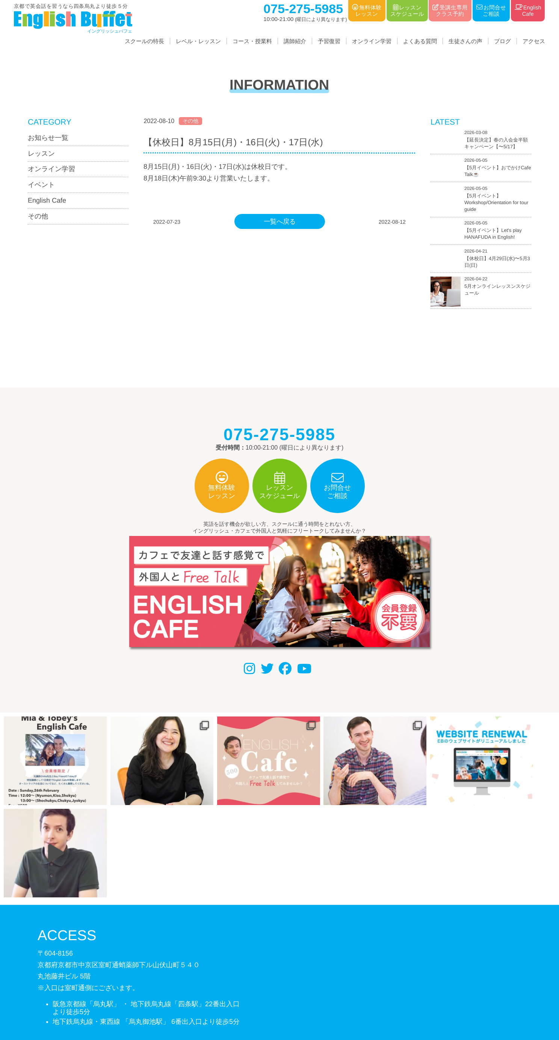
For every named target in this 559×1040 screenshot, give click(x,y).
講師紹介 (295, 41)
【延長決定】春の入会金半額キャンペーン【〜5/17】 (496, 143)
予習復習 (329, 41)
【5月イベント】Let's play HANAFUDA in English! (493, 234)
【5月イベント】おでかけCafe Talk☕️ (497, 171)
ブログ (502, 41)
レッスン (41, 153)
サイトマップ (329, 1001)
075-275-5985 (82, 955)
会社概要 (224, 1001)
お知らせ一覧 (48, 137)
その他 (38, 216)
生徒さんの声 (465, 41)
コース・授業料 (252, 41)
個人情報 (257, 1001)
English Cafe (47, 200)
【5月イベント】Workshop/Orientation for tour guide (496, 202)
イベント (41, 184)
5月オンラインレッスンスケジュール (497, 289)
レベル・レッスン (198, 41)
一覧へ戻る (279, 221)
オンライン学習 (371, 41)
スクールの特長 (144, 41)
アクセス (534, 41)
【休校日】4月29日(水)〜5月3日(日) (497, 262)
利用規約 (290, 1001)
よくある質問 (420, 41)
